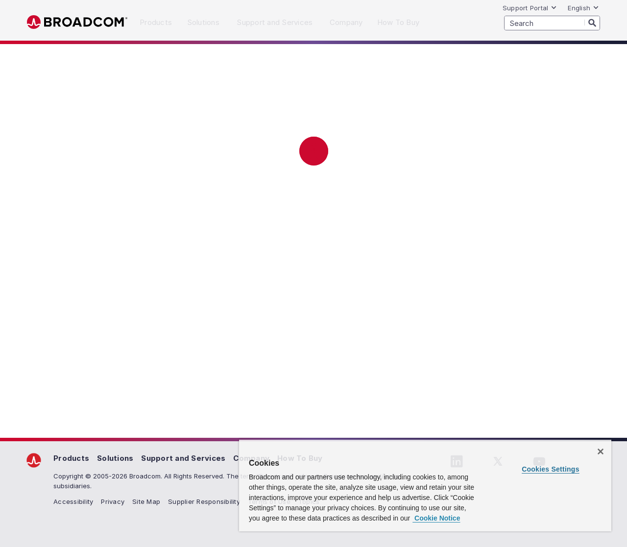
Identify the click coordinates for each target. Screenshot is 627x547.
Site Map (146, 501)
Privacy (112, 501)
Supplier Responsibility (204, 501)
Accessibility (73, 501)
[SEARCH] (552, 23)
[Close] (600, 451)
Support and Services (183, 458)
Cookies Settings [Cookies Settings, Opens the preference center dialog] (550, 469)
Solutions (115, 458)
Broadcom (77, 22)
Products (71, 458)
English (583, 8)
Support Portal (530, 8)
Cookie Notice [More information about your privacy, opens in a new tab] (436, 518)
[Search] (592, 22)
